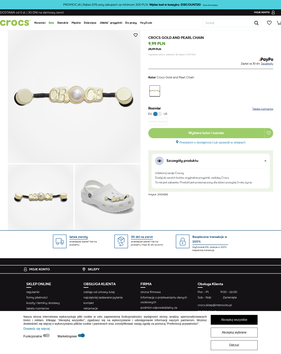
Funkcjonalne (33, 336)
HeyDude (146, 23)
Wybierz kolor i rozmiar (206, 133)
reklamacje (91, 308)
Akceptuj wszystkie (234, 319)
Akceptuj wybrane (234, 332)
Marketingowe (68, 336)
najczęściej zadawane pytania (103, 297)
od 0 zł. (13, 12)
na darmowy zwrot (46, 12)
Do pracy (131, 23)
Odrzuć (234, 345)
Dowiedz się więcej (36, 328)
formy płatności (36, 297)
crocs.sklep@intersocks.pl (215, 305)
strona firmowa (150, 292)
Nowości (39, 23)
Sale (51, 23)
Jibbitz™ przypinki (111, 23)
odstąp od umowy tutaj (99, 292)
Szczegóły (267, 63)
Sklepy (91, 269)
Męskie (76, 23)
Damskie (62, 23)
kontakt (89, 303)
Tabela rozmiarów (262, 109)
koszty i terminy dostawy (43, 303)
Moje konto (36, 269)
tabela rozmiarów (37, 308)
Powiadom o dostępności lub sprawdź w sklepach (212, 142)
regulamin (33, 292)
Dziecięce (90, 23)
